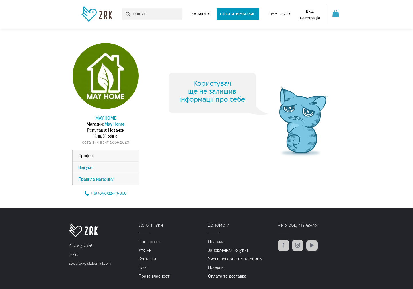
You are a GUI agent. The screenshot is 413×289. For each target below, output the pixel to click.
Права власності (154, 276)
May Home (114, 124)
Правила (216, 241)
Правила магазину (96, 179)
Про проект (150, 241)
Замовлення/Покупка (228, 250)
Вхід (310, 11)
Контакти (147, 259)
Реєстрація (310, 18)
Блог (143, 267)
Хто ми (145, 250)
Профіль (86, 155)
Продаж (215, 267)
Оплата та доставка (227, 276)
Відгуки (85, 167)
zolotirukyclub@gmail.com (90, 263)
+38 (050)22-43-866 (105, 193)
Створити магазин (238, 14)
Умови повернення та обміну (235, 259)
